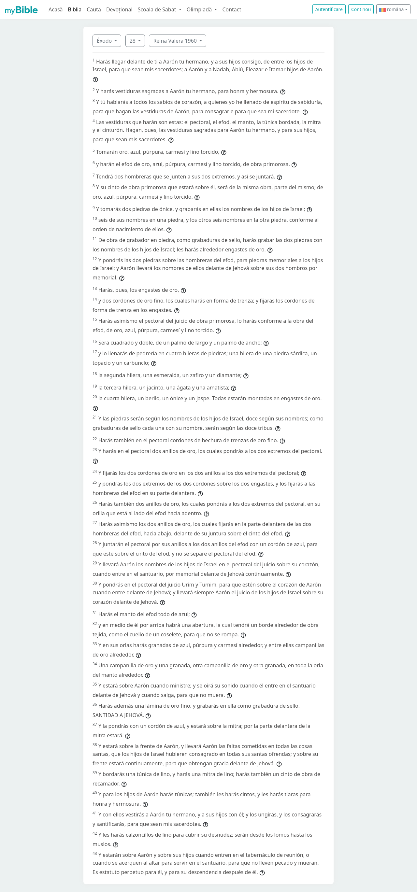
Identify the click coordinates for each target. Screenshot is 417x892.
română (391, 9)
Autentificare (329, 9)
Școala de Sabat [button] (158, 9)
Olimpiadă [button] (200, 9)
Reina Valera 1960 (175, 40)
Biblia (75, 9)
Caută (94, 9)
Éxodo (105, 40)
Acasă (56, 9)
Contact (231, 9)
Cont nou (361, 9)
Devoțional (119, 9)
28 (133, 40)
